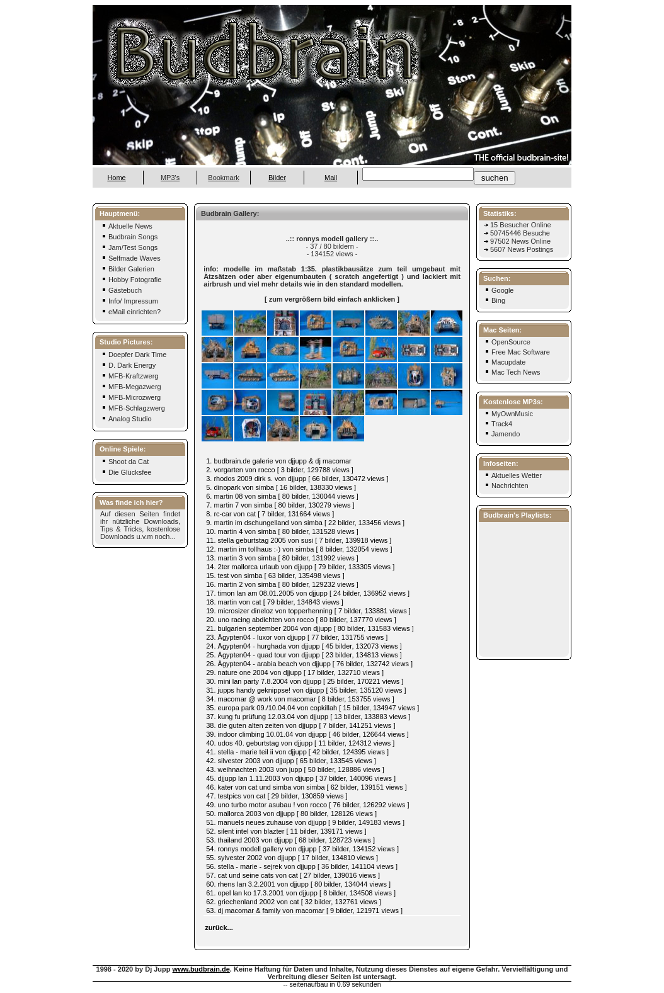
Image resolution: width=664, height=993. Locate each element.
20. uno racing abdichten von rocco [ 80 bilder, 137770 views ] (301, 619)
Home (116, 177)
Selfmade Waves (131, 258)
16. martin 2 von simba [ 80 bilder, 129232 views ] (282, 584)
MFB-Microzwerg (131, 397)
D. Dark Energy (128, 365)
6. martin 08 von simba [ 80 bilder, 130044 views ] (282, 496)
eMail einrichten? (131, 311)
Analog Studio (126, 419)
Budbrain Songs (129, 237)
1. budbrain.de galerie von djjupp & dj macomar (279, 461)
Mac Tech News (515, 372)
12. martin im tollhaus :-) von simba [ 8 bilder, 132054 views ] (299, 549)
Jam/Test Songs (129, 247)
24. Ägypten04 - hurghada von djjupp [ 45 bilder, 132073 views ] (304, 646)
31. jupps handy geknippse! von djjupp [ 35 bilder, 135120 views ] (306, 690)
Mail (330, 177)
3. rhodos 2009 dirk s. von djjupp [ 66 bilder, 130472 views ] (297, 478)
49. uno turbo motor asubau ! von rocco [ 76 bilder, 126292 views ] (307, 805)
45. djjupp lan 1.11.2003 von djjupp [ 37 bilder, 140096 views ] (301, 778)
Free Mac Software (520, 352)
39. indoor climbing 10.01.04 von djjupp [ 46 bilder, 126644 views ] (307, 734)
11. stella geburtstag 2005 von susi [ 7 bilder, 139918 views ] (298, 540)
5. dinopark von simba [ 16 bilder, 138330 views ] (281, 487)
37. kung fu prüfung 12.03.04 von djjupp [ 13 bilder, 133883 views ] (308, 716)
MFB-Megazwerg (131, 386)
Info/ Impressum (129, 301)
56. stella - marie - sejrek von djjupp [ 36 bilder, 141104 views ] (302, 866)
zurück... (219, 927)
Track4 (501, 424)
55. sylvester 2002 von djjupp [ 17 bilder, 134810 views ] (292, 857)
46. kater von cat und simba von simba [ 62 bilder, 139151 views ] (306, 787)
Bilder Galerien (127, 269)
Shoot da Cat (125, 461)
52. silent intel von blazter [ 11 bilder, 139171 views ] (286, 831)
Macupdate (508, 362)
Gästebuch (121, 290)
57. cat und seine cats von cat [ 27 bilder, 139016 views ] (293, 875)
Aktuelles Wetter (516, 475)
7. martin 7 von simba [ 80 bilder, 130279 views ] (280, 505)
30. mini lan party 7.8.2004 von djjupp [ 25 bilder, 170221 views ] (304, 681)
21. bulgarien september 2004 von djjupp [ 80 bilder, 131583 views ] (310, 628)
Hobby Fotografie (131, 279)
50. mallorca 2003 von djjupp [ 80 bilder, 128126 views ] (291, 813)
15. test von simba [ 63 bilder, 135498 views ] (275, 575)
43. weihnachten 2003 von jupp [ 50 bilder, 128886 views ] (295, 769)
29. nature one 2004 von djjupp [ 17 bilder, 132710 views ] (295, 672)
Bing (498, 300)
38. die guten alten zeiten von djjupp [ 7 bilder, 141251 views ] (300, 725)
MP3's (170, 177)
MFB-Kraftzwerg (129, 376)
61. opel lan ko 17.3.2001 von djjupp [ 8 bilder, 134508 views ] (301, 893)
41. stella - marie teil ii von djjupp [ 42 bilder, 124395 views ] (297, 752)
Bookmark (223, 177)
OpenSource (510, 342)
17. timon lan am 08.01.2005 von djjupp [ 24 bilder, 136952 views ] (307, 593)
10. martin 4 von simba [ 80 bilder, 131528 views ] (282, 531)
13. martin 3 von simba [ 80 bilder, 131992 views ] (282, 558)
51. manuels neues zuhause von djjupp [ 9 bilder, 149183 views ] (305, 822)
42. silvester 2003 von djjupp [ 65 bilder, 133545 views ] (291, 760)
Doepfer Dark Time (133, 354)
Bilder (277, 177)
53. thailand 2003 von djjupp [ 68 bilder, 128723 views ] (290, 840)
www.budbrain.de (201, 969)
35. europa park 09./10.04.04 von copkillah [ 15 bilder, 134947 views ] (312, 708)
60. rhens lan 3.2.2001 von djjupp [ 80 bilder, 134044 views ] (298, 884)
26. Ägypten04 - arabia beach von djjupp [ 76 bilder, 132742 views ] (309, 663)
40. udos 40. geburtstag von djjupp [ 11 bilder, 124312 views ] (300, 743)
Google (502, 290)
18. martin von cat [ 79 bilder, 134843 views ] (274, 602)
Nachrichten (510, 485)
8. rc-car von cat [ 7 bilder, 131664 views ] (270, 514)
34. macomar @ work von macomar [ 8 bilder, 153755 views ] (300, 699)
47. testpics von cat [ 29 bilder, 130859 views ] (276, 796)
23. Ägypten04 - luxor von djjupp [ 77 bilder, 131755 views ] (296, 637)
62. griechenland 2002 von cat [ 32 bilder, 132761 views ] (293, 901)
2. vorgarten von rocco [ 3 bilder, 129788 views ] (279, 470)
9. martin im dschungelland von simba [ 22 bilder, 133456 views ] (305, 522)
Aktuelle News (126, 226)
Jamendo (505, 434)
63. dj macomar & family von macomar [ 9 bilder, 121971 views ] (304, 910)
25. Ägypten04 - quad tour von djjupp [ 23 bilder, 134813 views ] (304, 655)
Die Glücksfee (126, 472)
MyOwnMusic (512, 413)
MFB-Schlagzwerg (133, 408)
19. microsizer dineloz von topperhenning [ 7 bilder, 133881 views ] (308, 611)
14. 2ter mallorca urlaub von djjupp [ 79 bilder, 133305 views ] (300, 566)
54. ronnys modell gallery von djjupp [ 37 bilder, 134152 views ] (302, 849)
